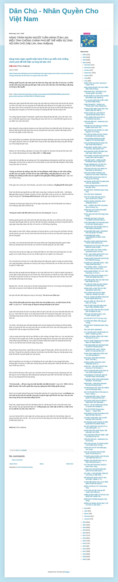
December (87, 65)
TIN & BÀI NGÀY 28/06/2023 (93, 329)
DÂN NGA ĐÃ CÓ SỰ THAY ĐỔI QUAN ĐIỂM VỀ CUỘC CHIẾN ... (96, 246)
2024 (84, 60)
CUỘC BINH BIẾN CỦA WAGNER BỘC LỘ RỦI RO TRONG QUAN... (96, 223)
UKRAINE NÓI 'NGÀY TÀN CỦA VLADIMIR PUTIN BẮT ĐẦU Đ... (95, 219)
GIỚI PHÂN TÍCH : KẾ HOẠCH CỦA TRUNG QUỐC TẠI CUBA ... (95, 92)
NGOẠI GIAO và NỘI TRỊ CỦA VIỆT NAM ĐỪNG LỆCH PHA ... (95, 289)
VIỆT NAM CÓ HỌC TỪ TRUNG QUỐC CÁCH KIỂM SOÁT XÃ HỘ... (96, 444)
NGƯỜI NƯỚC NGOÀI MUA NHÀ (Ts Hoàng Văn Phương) (95, 178)
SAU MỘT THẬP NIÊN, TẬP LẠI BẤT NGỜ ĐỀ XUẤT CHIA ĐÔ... (95, 418)
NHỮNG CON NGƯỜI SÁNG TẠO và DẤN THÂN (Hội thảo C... (95, 461)
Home (42, 464)
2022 (84, 522)
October (87, 70)
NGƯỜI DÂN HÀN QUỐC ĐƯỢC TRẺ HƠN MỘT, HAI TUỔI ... (95, 431)
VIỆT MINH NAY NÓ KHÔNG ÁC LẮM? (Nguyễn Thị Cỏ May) (96, 130)
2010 (84, 554)
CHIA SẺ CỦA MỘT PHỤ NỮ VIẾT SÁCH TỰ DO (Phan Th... (94, 452)
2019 (84, 530)
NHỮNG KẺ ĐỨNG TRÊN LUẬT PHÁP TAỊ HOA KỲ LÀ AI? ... (96, 337)
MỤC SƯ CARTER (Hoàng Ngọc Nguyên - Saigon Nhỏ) (94, 410)
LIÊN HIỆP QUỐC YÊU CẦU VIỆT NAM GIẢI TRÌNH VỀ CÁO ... (96, 280)
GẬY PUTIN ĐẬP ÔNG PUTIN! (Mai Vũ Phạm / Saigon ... (96, 392)
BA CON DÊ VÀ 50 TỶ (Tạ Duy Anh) (95, 318)
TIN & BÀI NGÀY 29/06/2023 (93, 194)
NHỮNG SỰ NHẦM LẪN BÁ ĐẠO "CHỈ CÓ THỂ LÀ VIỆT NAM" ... (96, 504)
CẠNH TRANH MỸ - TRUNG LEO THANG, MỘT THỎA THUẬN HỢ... (95, 105)
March (86, 513)
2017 (84, 535)
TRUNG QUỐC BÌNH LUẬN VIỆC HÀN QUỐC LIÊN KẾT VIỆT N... (96, 109)
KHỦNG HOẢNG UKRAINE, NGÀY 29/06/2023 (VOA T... (95, 202)
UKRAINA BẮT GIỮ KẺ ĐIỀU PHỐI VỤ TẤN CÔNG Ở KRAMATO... (96, 227)
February (87, 516)
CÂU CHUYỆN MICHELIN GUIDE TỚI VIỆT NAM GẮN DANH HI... (95, 143)
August (86, 75)
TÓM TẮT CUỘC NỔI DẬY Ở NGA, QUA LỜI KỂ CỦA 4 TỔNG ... (95, 197)
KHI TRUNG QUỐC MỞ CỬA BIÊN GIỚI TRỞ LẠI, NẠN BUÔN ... (96, 182)
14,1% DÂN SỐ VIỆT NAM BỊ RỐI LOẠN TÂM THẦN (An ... (94, 491)
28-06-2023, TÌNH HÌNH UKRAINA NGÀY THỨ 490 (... (94, 358)
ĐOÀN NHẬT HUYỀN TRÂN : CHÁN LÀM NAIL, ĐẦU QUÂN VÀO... (95, 148)
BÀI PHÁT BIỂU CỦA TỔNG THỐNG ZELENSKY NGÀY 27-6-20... (95, 250)
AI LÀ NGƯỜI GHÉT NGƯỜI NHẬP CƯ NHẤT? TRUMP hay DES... (96, 333)
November (87, 67)
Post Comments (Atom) (24, 467)
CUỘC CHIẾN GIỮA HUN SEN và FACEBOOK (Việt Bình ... (94, 118)
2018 (84, 533)
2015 (84, 541)
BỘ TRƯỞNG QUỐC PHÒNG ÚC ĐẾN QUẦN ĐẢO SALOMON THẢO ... (96, 422)
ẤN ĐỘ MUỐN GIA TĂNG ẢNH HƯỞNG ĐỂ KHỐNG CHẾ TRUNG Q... (96, 96)
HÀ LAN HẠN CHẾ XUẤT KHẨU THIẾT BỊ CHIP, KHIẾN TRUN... (96, 101)
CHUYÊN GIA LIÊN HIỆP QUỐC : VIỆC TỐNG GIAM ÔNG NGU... (96, 263)
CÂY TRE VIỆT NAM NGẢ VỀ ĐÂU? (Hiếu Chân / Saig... (95, 465)
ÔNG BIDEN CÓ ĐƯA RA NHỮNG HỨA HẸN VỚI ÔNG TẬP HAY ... (96, 414)
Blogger (67, 572)
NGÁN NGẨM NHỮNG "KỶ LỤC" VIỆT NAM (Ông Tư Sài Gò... (96, 272)
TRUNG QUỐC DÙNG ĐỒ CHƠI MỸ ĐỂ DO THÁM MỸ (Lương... (96, 259)
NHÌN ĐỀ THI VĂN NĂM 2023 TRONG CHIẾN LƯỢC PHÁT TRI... (96, 126)
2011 (84, 551)
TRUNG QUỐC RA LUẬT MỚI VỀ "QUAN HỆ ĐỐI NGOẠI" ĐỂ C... (95, 113)
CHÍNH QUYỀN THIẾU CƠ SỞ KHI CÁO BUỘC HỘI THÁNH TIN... (96, 495)
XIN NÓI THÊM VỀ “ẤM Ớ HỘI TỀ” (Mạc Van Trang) (95, 302)
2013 (84, 546)
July (85, 78)
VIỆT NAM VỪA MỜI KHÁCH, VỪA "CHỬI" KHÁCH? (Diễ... (95, 314)
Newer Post (13, 464)
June (86, 81)
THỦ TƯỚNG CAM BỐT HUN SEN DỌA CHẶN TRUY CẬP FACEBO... (96, 156)
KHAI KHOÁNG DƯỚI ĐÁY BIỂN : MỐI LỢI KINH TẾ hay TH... (96, 435)
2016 (84, 538)
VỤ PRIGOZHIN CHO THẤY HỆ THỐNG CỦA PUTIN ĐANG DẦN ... (96, 388)
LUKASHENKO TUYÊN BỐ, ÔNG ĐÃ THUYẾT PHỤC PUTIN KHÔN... (95, 375)
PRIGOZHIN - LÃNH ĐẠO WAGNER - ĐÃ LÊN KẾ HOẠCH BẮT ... (95, 384)
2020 (84, 527)
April (86, 511)
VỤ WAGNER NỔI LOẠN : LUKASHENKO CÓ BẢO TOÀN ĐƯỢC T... (94, 237)
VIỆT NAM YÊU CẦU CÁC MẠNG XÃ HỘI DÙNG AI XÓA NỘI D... (95, 169)
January (87, 519)
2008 (84, 559)
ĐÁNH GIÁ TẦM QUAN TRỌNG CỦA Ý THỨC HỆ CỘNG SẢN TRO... (96, 276)
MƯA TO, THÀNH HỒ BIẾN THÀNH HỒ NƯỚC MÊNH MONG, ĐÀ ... (96, 297)
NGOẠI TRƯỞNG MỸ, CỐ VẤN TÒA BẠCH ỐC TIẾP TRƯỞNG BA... (95, 165)
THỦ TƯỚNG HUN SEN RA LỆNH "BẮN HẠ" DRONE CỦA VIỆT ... (95, 293)
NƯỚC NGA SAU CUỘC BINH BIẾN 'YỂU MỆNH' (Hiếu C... (95, 210)
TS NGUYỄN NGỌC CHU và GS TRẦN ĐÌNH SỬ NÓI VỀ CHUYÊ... (96, 482)
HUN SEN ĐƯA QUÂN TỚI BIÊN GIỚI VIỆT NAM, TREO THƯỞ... (95, 152)
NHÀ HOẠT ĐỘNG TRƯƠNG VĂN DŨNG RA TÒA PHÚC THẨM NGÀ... (96, 173)
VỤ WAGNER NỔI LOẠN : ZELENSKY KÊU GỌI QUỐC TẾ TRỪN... (96, 232)
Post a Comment (17, 460)
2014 (84, 543)
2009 (84, 556)
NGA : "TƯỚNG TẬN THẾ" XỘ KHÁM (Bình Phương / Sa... (95, 206)
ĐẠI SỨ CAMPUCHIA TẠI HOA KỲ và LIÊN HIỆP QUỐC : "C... (95, 427)
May (85, 508)
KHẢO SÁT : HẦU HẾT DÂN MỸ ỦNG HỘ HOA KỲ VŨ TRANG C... (95, 367)
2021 (84, 525)
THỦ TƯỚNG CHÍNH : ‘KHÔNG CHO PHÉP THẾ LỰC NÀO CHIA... (95, 267)
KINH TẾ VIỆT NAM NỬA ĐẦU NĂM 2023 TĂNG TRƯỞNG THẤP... (95, 306)
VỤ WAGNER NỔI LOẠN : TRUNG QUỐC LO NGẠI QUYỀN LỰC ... (95, 350)
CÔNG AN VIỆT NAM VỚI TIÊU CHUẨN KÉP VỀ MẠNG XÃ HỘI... (96, 310)
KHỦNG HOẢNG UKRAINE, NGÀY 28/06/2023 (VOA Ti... (95, 363)
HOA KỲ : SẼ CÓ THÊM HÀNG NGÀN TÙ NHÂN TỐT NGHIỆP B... (96, 405)
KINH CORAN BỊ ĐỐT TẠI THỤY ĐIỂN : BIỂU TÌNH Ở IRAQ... (96, 88)
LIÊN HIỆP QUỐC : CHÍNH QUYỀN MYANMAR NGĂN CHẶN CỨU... (95, 160)
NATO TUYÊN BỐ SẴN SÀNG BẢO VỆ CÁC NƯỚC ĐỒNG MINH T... (96, 371)
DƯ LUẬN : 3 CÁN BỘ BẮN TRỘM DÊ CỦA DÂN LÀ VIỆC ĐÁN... (96, 474)
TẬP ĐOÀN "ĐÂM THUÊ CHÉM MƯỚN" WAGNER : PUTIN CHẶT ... (96, 380)
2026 (84, 54)
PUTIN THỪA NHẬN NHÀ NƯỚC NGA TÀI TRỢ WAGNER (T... (96, 354)
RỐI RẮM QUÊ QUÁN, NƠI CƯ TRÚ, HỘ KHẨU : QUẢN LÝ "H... (95, 478)
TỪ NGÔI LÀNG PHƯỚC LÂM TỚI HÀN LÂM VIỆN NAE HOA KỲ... (96, 457)
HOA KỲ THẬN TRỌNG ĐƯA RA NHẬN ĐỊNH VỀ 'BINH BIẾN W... (96, 341)
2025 (84, 57)
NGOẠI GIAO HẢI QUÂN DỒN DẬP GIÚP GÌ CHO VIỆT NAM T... (95, 469)
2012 (84, 549)
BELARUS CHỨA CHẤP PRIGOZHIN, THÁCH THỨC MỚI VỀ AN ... (95, 242)
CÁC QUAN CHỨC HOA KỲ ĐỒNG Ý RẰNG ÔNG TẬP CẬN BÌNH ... (95, 401)
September (88, 73)
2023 (84, 62)
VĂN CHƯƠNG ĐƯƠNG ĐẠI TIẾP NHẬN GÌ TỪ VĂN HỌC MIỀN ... (95, 139)
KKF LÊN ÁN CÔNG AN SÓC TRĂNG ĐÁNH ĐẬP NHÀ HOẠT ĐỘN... (96, 135)
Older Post (69, 464)
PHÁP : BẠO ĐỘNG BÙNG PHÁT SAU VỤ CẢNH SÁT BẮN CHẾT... (96, 255)
